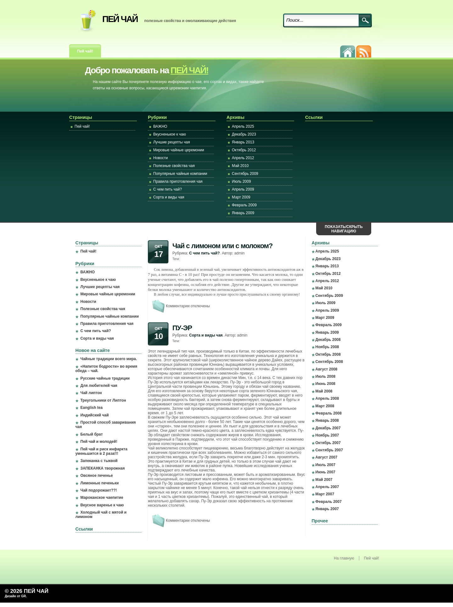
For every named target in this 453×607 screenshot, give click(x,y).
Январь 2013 (243, 142)
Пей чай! (85, 51)
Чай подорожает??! (99, 490)
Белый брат (92, 434)
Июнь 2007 (326, 472)
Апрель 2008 (327, 398)
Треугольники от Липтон (103, 400)
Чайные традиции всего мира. (109, 359)
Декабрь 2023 (244, 134)
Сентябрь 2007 (329, 450)
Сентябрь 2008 (329, 361)
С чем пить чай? (167, 189)
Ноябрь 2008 (327, 347)
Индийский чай (95, 415)
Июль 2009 (241, 181)
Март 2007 (325, 494)
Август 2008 (327, 369)
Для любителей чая (99, 385)
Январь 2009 (243, 213)
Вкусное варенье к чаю (102, 505)
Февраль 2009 (244, 205)
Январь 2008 (327, 420)
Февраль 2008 (329, 413)
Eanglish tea (92, 407)
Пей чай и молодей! (99, 441)
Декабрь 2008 (328, 339)
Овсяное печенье (97, 475)
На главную (344, 558)
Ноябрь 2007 (327, 435)
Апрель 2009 (243, 189)
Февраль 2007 (329, 501)
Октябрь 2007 (328, 443)
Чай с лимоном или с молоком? (222, 246)
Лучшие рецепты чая (171, 142)
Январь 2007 (327, 509)
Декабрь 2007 (328, 428)
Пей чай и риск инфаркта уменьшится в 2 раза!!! (101, 451)
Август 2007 (327, 457)
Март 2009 (241, 197)
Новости (160, 158)
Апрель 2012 (243, 158)
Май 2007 (324, 479)
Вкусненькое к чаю (169, 134)
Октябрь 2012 (244, 150)
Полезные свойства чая (174, 166)
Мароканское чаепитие (102, 497)
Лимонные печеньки (100, 483)
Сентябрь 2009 (245, 173)
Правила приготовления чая (178, 181)
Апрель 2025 (243, 126)
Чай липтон (91, 393)
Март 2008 (325, 406)
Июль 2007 (326, 465)
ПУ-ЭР (182, 328)
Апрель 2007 (327, 487)
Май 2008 (324, 391)
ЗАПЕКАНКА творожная (103, 468)
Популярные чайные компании (180, 173)
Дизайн (11, 596)
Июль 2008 (326, 376)
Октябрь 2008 (328, 354)
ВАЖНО (160, 126)
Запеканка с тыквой (99, 461)
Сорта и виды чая (168, 197)
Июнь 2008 (326, 383)
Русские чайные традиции (105, 378)
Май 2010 (240, 166)
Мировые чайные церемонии (178, 150)
